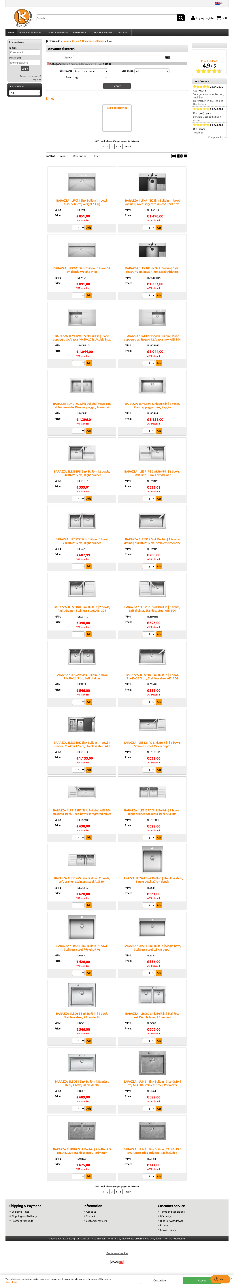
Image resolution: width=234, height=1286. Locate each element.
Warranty (165, 1218)
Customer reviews (96, 1222)
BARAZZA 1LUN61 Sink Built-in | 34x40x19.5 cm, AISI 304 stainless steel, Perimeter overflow (152, 1086)
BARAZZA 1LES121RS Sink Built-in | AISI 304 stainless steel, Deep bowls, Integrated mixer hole (82, 815)
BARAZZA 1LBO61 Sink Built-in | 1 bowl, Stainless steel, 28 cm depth (82, 1017)
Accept (202, 1280)
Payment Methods (22, 1222)
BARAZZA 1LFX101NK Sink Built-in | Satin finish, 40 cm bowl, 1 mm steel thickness (152, 271)
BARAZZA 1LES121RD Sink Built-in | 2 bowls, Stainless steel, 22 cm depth (152, 746)
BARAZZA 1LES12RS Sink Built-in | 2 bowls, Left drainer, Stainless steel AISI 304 (82, 881)
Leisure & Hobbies (102, 33)
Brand (69, 79)
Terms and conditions (172, 1213)
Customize (159, 1280)
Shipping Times (20, 1213)
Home (11, 33)
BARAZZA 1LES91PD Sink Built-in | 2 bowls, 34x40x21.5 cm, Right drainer (82, 475)
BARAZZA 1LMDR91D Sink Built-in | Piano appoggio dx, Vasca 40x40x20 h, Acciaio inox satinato (82, 341)
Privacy (164, 1227)
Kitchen (98, 65)
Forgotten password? (30, 78)
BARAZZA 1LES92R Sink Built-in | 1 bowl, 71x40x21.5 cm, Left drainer (81, 678)
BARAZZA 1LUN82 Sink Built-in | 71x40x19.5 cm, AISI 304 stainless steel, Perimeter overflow (82, 1154)
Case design (127, 72)
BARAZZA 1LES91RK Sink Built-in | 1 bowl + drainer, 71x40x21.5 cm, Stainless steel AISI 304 (82, 748)
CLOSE (231, 1278)
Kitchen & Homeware (56, 33)
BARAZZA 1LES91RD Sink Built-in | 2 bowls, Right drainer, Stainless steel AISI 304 (82, 610)
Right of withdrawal (171, 1222)
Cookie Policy (11, 1281)
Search (68, 59)
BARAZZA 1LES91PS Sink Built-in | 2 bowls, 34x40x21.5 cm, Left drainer (152, 475)
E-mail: (13, 49)
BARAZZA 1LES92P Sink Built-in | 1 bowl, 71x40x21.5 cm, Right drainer (81, 542)
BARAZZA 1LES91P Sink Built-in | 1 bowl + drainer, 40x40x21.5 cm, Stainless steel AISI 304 (152, 544)
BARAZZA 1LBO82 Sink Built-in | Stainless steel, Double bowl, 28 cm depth (152, 1017)
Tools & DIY (122, 33)
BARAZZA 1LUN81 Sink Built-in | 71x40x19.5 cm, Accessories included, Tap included (152, 1152)
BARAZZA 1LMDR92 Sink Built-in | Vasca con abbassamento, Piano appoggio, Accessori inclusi (82, 409)
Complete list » (217, 139)
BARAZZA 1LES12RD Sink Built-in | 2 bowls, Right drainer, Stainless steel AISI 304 (152, 813)
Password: (15, 60)
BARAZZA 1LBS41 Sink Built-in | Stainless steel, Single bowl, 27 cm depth (152, 881)
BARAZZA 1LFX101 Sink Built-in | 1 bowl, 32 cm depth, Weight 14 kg (81, 271)
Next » (127, 148)
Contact (90, 1218)
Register (37, 81)
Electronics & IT (80, 33)
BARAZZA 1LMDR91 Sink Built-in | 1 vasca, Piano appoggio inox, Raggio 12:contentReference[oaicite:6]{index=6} (152, 409)
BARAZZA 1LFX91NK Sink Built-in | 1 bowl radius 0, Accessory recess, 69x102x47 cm (152, 203)
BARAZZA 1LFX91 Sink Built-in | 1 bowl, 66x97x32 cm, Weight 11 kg (81, 203)
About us (91, 1213)
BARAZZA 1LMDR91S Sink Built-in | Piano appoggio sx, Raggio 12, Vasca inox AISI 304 (152, 339)
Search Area (66, 72)
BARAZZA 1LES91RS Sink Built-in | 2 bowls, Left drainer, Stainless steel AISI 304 (152, 610)
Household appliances (30, 33)
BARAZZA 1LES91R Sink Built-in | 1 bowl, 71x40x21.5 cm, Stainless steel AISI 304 (152, 678)
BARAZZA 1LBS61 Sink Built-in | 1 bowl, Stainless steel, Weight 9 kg (81, 949)
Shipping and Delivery (24, 1218)
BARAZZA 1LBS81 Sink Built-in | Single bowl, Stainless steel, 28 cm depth (152, 949)
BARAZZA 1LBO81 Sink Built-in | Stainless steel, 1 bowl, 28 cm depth (82, 1084)
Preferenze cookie (117, 1255)
